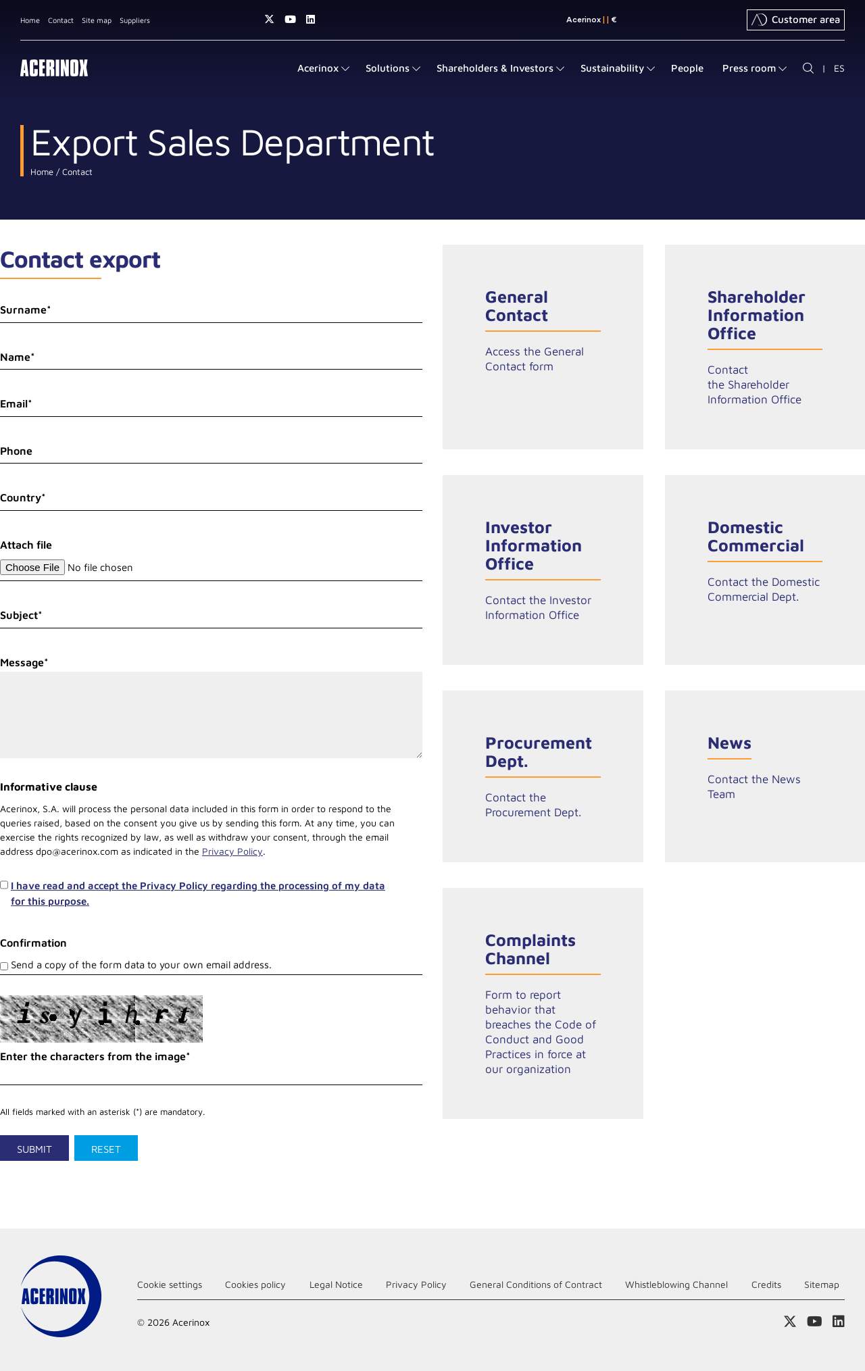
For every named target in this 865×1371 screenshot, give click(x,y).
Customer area (795, 20)
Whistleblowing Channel (676, 1284)
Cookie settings (169, 1284)
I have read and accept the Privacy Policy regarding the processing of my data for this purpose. (198, 893)
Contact (61, 20)
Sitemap (821, 1284)
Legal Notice (336, 1284)
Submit (34, 1149)
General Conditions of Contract (536, 1284)
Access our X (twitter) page (269, 19)
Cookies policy (255, 1284)
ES (839, 68)
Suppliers (135, 20)
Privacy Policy (232, 851)
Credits (766, 1284)
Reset (106, 1149)
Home (30, 20)
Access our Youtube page (290, 19)
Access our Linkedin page (310, 19)
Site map (97, 20)
